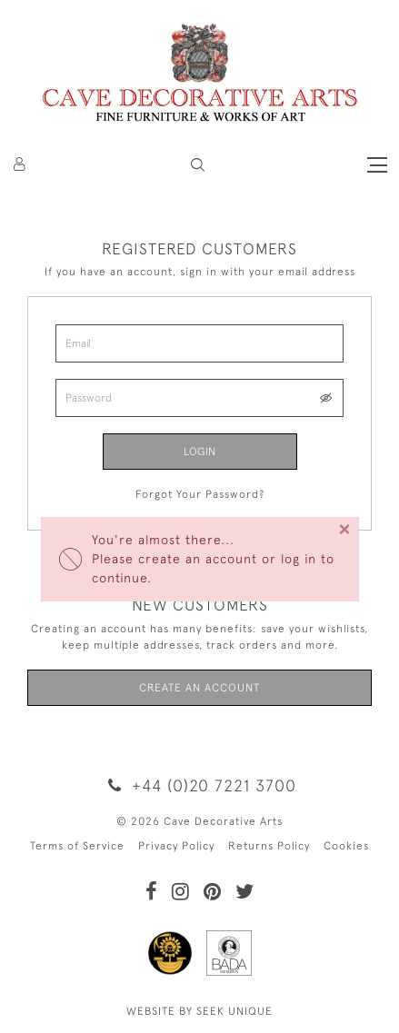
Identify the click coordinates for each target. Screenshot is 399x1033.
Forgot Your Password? (199, 494)
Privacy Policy (176, 845)
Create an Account (199, 687)
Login (199, 451)
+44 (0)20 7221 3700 (199, 785)
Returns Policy (269, 845)
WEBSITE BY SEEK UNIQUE (199, 1011)
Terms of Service (77, 845)
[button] (197, 164)
